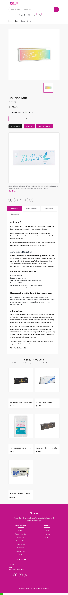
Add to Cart (15, 126)
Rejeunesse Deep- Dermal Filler (20, 402)
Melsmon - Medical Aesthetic (19, 494)
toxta (47, 530)
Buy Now (29, 126)
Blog (20, 554)
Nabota (47, 534)
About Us (21, 530)
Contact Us (20, 537)
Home (10, 21)
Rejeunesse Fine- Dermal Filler (47, 448)
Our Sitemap (21, 548)
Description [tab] (14, 208)
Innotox (47, 541)
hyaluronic (34, 229)
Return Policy (21, 544)
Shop (16, 21)
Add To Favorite (44, 126)
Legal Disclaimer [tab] (31, 208)
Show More (12, 191)
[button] (31, 200)
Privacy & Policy (21, 541)
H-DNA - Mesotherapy (44, 402)
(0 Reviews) (12, 102)
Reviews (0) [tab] (15, 214)
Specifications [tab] (49, 208)
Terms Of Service (20, 534)
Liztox (47, 537)
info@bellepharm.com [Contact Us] (16, 569)
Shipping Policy (20, 551)
